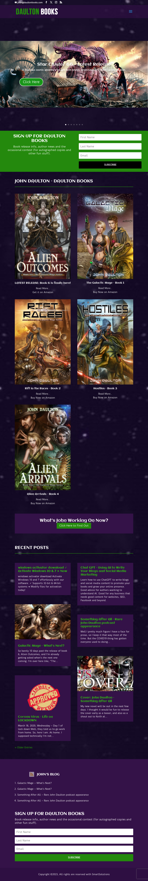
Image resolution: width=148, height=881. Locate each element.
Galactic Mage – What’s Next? (41, 645)
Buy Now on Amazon (105, 292)
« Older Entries (23, 747)
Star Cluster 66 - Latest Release (74, 64)
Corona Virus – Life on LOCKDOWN (35, 718)
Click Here (31, 82)
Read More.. (43, 288)
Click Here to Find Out (74, 525)
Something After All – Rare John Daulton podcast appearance (101, 623)
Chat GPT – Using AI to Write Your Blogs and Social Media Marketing (103, 571)
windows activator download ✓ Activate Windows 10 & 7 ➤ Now (42, 569)
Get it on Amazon (42, 292)
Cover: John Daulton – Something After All (97, 699)
